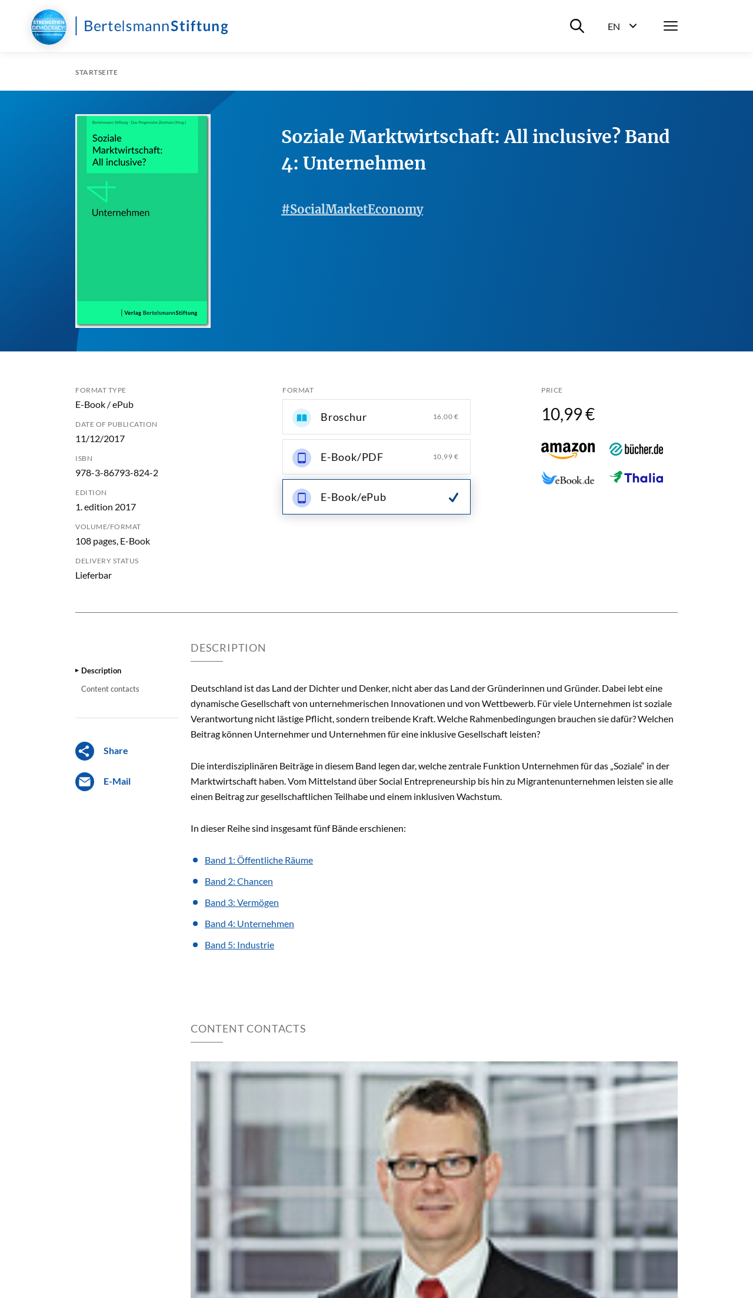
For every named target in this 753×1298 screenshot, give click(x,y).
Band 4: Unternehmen (249, 923)
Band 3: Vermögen (242, 902)
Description (101, 670)
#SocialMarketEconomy (352, 209)
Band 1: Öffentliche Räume (259, 859)
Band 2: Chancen (239, 881)
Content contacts (110, 688)
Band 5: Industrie (239, 944)
